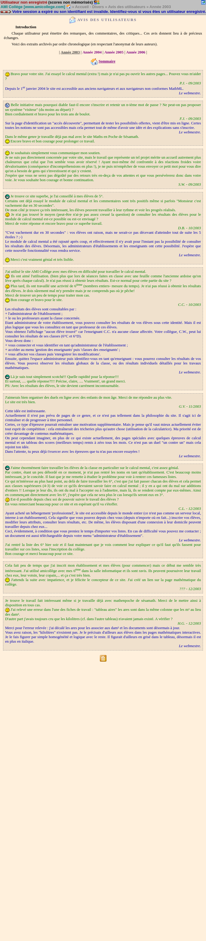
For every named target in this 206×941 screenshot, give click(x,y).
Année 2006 (136, 52)
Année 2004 (92, 52)
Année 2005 (114, 52)
